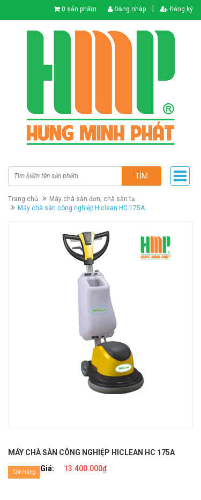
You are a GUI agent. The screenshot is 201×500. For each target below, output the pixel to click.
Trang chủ (23, 199)
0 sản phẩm (79, 9)
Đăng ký (176, 9)
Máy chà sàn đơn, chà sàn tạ (92, 199)
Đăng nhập (127, 9)
